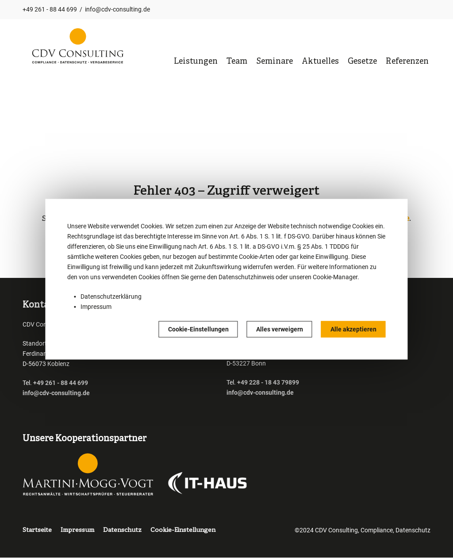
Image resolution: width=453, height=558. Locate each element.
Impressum (96, 306)
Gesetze (362, 62)
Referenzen (407, 62)
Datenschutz (122, 530)
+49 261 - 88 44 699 (50, 9)
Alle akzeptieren (353, 328)
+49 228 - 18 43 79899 (268, 382)
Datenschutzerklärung (111, 296)
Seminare (274, 62)
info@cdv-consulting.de (117, 9)
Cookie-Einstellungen (198, 328)
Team (236, 62)
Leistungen (196, 62)
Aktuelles (320, 62)
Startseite (37, 530)
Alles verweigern (279, 328)
